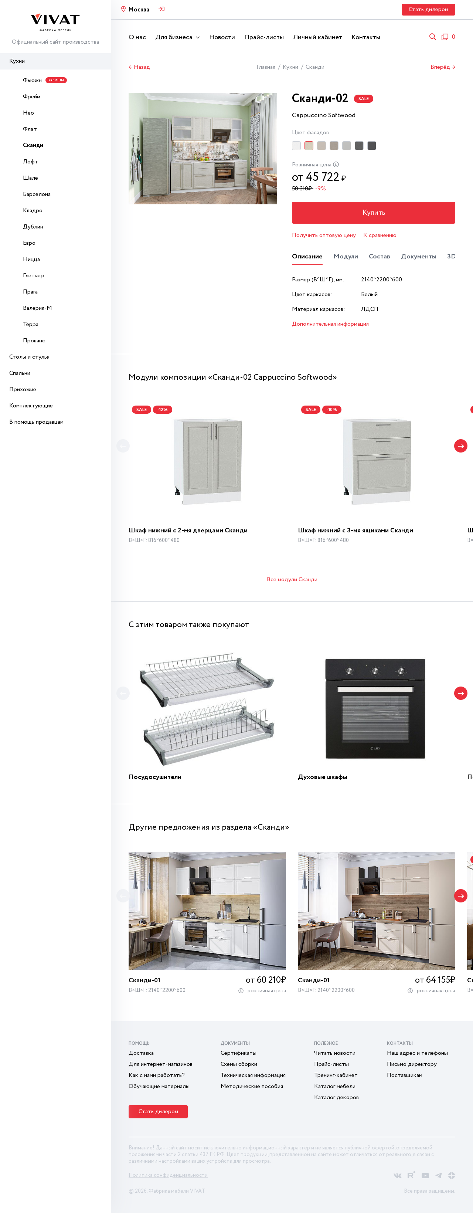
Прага (30, 292)
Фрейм (31, 96)
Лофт (30, 161)
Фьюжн (45, 80)
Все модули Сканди (292, 580)
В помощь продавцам (36, 422)
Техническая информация (253, 1075)
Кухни (17, 61)
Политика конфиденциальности (168, 1175)
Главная (265, 67)
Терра (30, 324)
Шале (30, 178)
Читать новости (334, 1053)
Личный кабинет (317, 37)
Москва (138, 10)
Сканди (33, 145)
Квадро (32, 210)
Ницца (31, 259)
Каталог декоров (336, 1097)
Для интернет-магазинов (161, 1064)
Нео (28, 113)
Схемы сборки (239, 1064)
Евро (29, 243)
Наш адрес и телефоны (417, 1053)
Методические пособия (252, 1086)
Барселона (37, 194)
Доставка (141, 1053)
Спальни (19, 373)
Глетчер (33, 275)
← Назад (139, 67)
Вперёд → (443, 67)
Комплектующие (31, 405)
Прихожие (22, 389)
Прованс (34, 340)
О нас (137, 37)
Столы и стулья (29, 357)
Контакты (365, 37)
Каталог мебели (334, 1086)
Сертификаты (238, 1053)
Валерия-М (37, 308)
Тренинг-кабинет (336, 1075)
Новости (222, 37)
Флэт (30, 129)
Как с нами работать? (157, 1075)
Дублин (33, 227)
